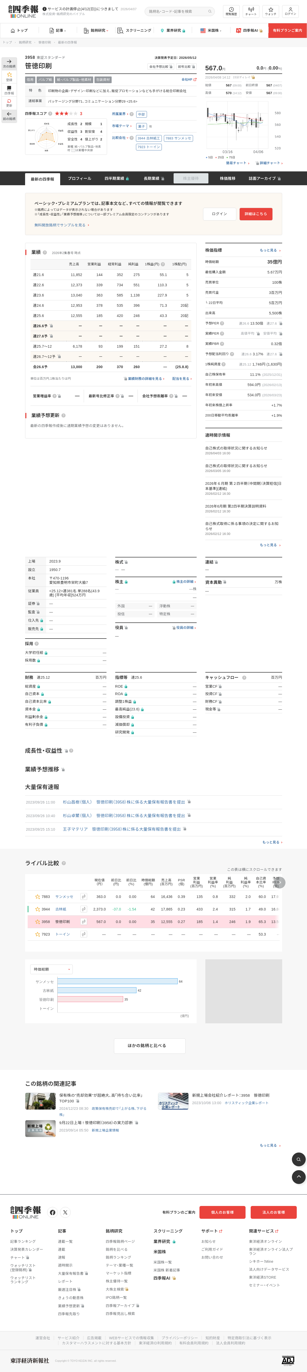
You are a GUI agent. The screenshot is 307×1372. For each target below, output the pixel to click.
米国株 (210, 30)
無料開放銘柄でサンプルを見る (60, 225)
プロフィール (79, 178)
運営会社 (43, 1338)
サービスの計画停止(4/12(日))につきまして (83, 9)
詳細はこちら (256, 214)
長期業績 (151, 178)
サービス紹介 (69, 1338)
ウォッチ (271, 11)
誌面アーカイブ (262, 178)
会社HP (187, 79)
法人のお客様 (273, 1212)
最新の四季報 (42, 179)
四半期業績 (114, 178)
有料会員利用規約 (193, 1343)
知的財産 (212, 1338)
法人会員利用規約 (230, 1343)
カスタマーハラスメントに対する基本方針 (96, 1343)
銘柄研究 (96, 31)
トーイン (62, 934)
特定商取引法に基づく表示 (250, 1338)
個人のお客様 (222, 1212)
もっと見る (268, 250)
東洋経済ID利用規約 (155, 1343)
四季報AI (249, 30)
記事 (58, 31)
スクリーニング (134, 30)
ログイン (290, 11)
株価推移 (228, 178)
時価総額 (41, 969)
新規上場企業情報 (105, 1130)
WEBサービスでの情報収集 (131, 1338)
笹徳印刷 (44, 42)
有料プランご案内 (287, 30)
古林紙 (60, 909)
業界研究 (172, 31)
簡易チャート (236, 163)
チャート (251, 11)
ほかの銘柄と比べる (147, 1046)
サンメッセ (64, 897)
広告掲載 (94, 1338)
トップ (19, 30)
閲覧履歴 (231, 11)
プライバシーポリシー (180, 1338)
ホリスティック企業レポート (247, 1103)
